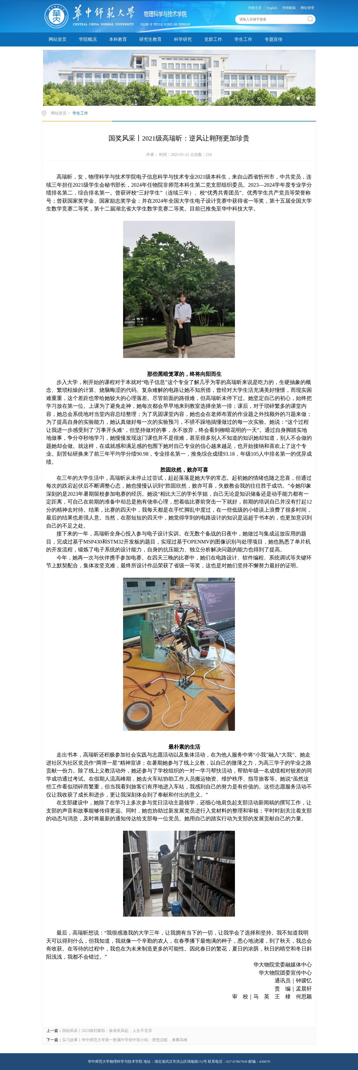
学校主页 (255, 8)
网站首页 (58, 39)
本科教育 (118, 39)
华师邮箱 (289, 8)
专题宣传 (273, 39)
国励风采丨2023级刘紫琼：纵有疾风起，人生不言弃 (107, 1031)
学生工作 (243, 39)
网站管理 (307, 8)
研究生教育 (150, 39)
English (272, 8)
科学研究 (183, 39)
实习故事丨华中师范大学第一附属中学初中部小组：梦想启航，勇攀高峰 (124, 1040)
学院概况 (88, 39)
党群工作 (213, 39)
